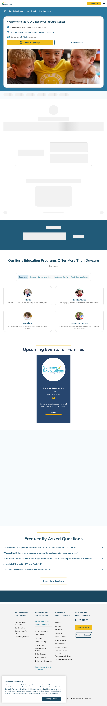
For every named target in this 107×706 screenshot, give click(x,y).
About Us (58, 622)
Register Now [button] (77, 42)
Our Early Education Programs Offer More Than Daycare (53, 260)
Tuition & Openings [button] (30, 42)
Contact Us (94, 3)
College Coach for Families (21, 632)
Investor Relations (61, 647)
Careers (58, 626)
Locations (58, 633)
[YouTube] (83, 620)
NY (4, 11)
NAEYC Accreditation (79, 277)
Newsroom (58, 630)
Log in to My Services (22, 637)
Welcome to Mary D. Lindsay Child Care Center (36, 21)
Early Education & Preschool (20, 623)
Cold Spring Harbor (16, 11)
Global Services (40, 654)
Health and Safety (61, 277)
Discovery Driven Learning (40, 277)
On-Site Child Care (41, 631)
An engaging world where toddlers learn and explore (79, 303)
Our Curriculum (20, 628)
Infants (28, 300)
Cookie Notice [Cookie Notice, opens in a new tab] (53, 693)
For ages (53, 266)
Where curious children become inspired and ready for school (27, 327)
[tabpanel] (53, 389)
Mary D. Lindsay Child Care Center (39, 11)
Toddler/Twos (79, 300)
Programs (23, 277)
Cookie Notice (70, 698)
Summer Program (79, 323)
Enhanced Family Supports (40, 649)
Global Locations (60, 637)
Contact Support (83, 635)
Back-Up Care (40, 634)
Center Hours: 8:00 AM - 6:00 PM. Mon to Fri (28, 27)
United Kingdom (60, 640)
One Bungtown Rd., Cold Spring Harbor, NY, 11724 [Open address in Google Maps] (32, 32)
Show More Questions (53, 581)
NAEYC (24, 37)
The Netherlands (60, 644)
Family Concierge (41, 642)
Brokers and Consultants (43, 661)
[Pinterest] (87, 620)
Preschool (27, 323)
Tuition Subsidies (40, 657)
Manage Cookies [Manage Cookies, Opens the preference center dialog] (52, 699)
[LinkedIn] (80, 620)
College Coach (40, 645)
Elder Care (38, 638)
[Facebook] (76, 620)
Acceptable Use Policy (83, 698)
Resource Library (61, 651)
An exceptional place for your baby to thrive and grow (27, 303)
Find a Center (84, 627)
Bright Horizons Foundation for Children (63, 655)
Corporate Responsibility (63, 659)
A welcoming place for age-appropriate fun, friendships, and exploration (79, 327)
